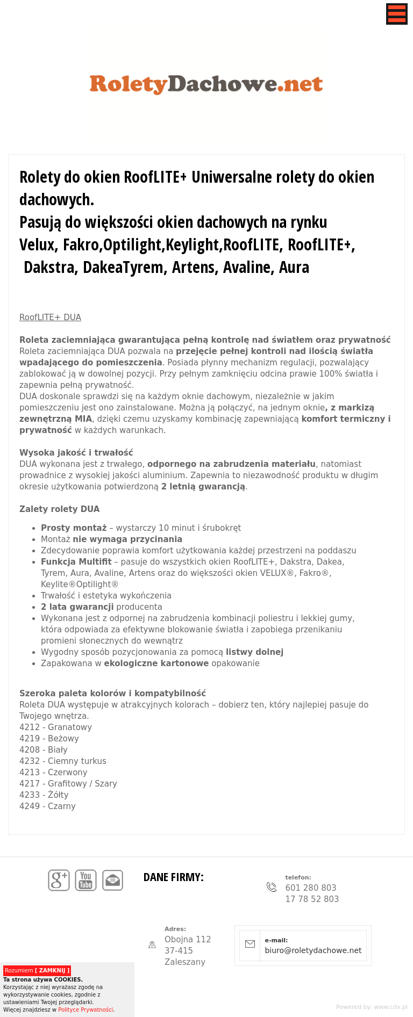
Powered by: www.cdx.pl (372, 1007)
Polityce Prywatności (85, 1010)
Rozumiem (37, 970)
